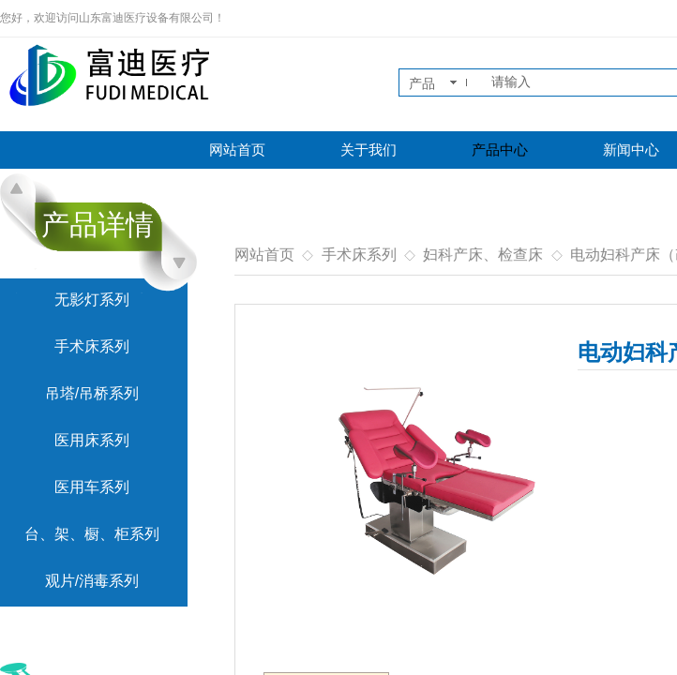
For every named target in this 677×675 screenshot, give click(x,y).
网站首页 (237, 150)
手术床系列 (359, 254)
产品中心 (500, 150)
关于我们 (368, 150)
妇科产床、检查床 (483, 254)
